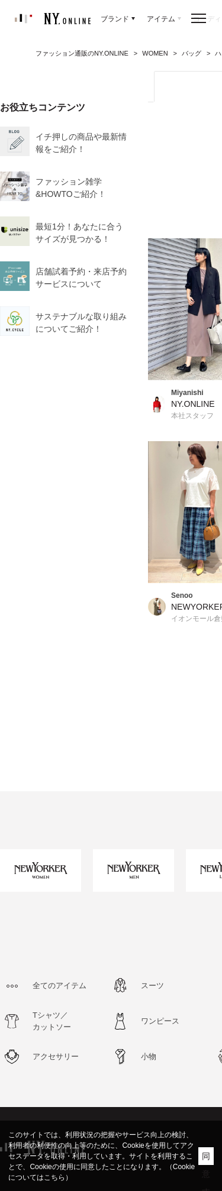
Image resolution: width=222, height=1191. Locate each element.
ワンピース (160, 1021)
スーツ (152, 985)
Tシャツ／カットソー (52, 1021)
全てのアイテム (59, 985)
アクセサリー (56, 1056)
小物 (148, 1056)
